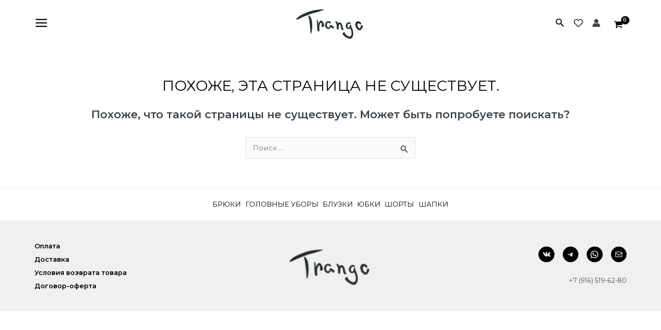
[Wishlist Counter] (578, 23)
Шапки (446, 205)
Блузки (338, 205)
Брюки (215, 205)
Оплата (48, 246)
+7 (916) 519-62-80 (596, 281)
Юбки (373, 205)
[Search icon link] (560, 24)
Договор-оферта (65, 285)
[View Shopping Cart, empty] (618, 23)
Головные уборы (275, 205)
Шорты (408, 205)
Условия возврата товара (81, 273)
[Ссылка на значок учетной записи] (596, 23)
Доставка (52, 259)
